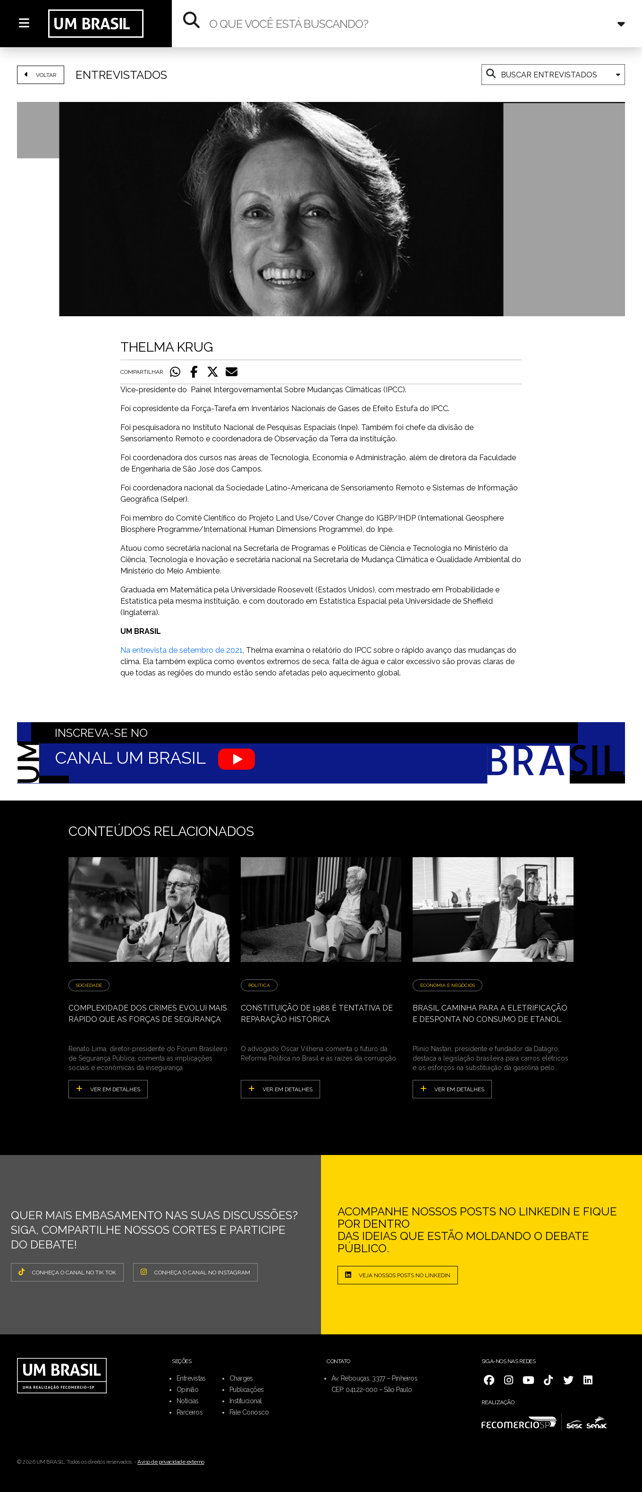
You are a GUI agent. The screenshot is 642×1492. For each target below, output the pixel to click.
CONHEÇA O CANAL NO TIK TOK (67, 1272)
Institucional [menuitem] (245, 1401)
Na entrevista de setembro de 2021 (181, 650)
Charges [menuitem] (241, 1378)
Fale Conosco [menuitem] (249, 1412)
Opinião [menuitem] (187, 1389)
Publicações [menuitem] (246, 1389)
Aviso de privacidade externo (170, 1461)
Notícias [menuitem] (188, 1401)
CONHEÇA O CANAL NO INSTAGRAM (195, 1272)
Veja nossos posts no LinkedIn (397, 1275)
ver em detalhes (108, 1089)
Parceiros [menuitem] (190, 1412)
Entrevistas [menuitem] (191, 1378)
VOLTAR (41, 74)
